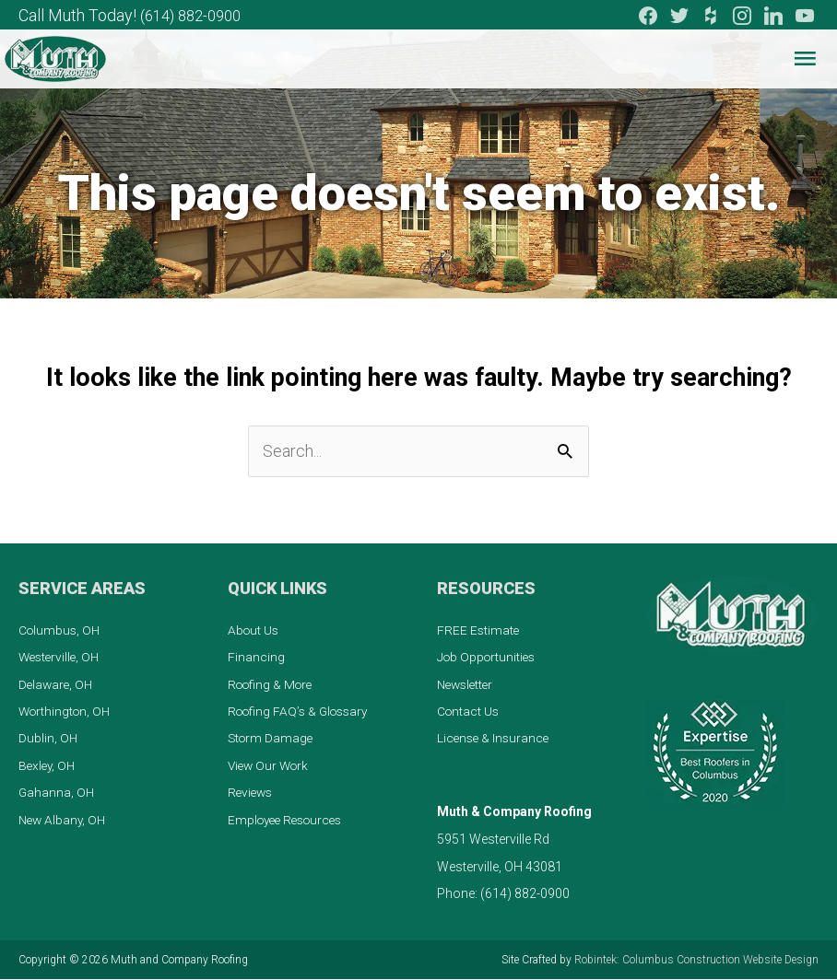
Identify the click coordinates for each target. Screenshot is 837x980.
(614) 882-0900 (195, 14)
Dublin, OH (48, 738)
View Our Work (270, 766)
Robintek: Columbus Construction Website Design (696, 960)
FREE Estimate (479, 629)
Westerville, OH (61, 656)
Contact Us (469, 711)
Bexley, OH (48, 766)
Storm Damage (272, 738)
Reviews (252, 793)
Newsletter (467, 683)
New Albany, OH (64, 820)
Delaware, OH (57, 683)
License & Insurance (495, 738)
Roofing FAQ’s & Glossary (302, 711)
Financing (256, 656)
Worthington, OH (66, 711)
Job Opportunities (488, 656)
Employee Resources (289, 820)
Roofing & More (273, 683)
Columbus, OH (60, 629)
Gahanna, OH (57, 793)
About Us (254, 629)
